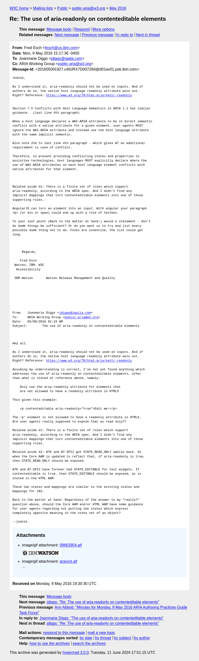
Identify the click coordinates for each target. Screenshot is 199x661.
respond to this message (64, 633)
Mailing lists (43, 8)
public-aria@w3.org (88, 8)
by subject (122, 638)
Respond (82, 29)
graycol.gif (68, 561)
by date (86, 638)
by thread (103, 638)
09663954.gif (71, 545)
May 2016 (117, 8)
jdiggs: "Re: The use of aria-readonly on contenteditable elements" (103, 602)
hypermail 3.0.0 (75, 652)
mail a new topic (101, 633)
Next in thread (148, 35)
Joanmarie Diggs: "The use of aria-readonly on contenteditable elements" (101, 618)
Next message (67, 35)
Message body (59, 29)
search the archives (89, 643)
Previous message (98, 35)
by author (142, 638)
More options (104, 29)
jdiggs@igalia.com (66, 58)
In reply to (124, 35)
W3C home (19, 8)
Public (62, 8)
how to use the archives (50, 643)
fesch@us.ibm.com (61, 48)
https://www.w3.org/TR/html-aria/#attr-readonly (89, 95)
